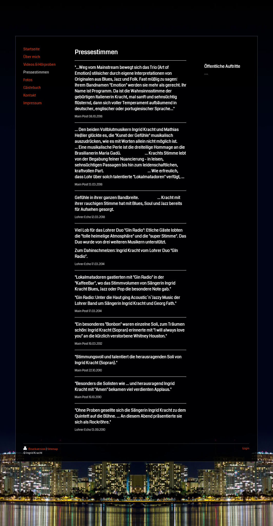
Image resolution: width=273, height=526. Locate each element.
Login (245, 448)
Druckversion (34, 449)
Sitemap (52, 449)
